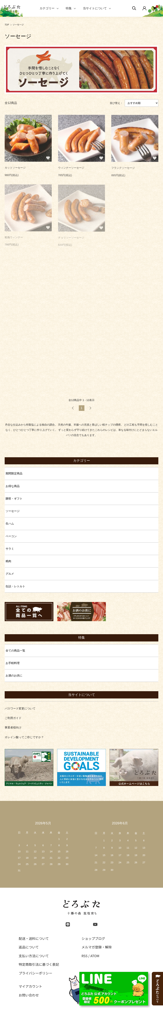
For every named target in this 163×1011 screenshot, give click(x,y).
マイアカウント (30, 986)
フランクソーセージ (123, 168)
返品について (29, 947)
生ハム (10, 523)
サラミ (10, 548)
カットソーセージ (15, 168)
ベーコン (11, 536)
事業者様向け (13, 727)
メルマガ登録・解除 (97, 947)
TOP (7, 24)
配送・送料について (34, 938)
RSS (85, 955)
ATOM (94, 955)
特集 (69, 8)
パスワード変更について (20, 708)
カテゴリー (47, 8)
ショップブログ (93, 938)
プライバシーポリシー (35, 973)
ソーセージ (18, 24)
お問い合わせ (29, 995)
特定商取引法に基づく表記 (39, 964)
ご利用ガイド (13, 718)
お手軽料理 (13, 663)
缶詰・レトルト (15, 586)
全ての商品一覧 (15, 650)
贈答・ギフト (14, 498)
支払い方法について (34, 955)
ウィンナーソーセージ (71, 168)
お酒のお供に (14, 675)
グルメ (10, 573)
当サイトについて (95, 8)
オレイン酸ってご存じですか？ (24, 737)
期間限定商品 (14, 473)
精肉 (8, 561)
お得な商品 (13, 486)
